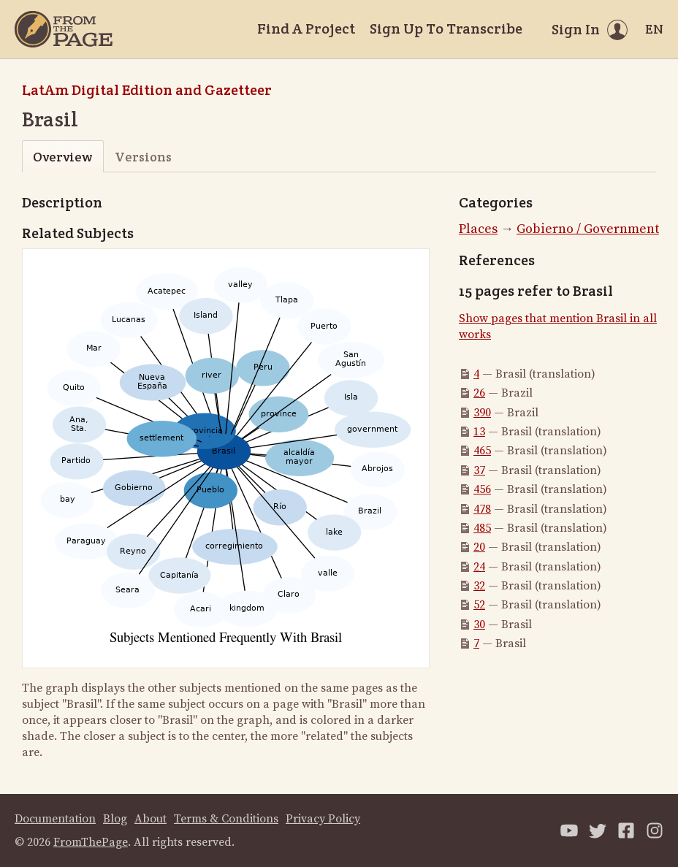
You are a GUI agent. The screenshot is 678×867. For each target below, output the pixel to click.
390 (482, 412)
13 (479, 431)
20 (479, 547)
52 (479, 604)
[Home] (64, 29)
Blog (115, 818)
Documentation (55, 818)
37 (479, 470)
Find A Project (306, 28)
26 (479, 393)
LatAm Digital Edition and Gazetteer (147, 89)
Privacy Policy (323, 818)
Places (478, 229)
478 (482, 509)
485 (482, 528)
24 (479, 566)
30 (479, 624)
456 (482, 489)
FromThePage (90, 842)
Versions (143, 156)
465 (482, 450)
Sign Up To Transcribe (446, 28)
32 (479, 585)
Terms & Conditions (226, 818)
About (150, 818)
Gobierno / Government (588, 229)
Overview (62, 156)
